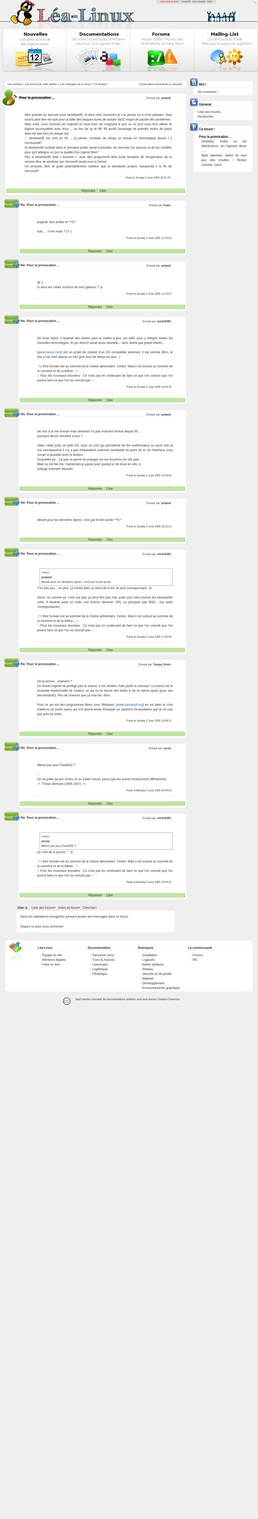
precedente (161, 84)
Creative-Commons (168, 999)
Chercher (89, 908)
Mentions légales (54, 960)
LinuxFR (186, 1)
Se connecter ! (208, 92)
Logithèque (100, 969)
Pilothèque (99, 974)
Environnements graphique (161, 988)
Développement (153, 983)
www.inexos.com (49, 352)
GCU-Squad (198, 1)
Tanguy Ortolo (162, 664)
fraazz (167, 205)
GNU (209, 1)
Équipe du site (52, 955)
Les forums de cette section (41, 84)
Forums (197, 955)
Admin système (153, 964)
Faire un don (51, 964)
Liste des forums (43, 908)
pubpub (166, 98)
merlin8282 (164, 321)
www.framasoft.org (130, 705)
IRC (195, 960)
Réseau (147, 969)
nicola (167, 748)
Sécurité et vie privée (156, 974)
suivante (177, 84)
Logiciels (148, 960)
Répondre (88, 191)
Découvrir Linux (103, 955)
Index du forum (68, 908)
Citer (103, 191)
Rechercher (206, 116)
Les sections (15, 84)
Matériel (147, 978)
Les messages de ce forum (75, 84)
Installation (149, 955)
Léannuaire (100, 964)
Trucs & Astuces (103, 960)
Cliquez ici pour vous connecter (42, 926)
